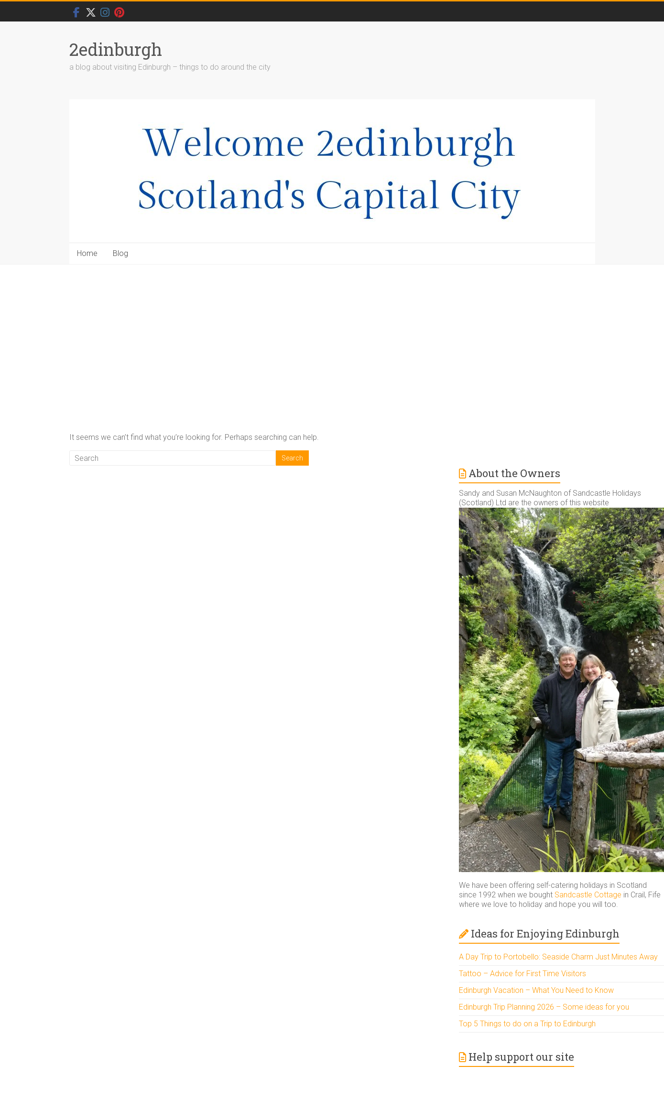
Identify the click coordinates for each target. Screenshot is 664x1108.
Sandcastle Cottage (588, 894)
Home (87, 253)
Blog (120, 253)
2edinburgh (115, 49)
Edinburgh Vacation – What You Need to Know (536, 990)
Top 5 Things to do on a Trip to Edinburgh (527, 1023)
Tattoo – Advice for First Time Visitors (522, 973)
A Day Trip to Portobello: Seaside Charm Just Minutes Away (558, 956)
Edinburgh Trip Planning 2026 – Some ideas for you (544, 1007)
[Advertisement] (332, 336)
